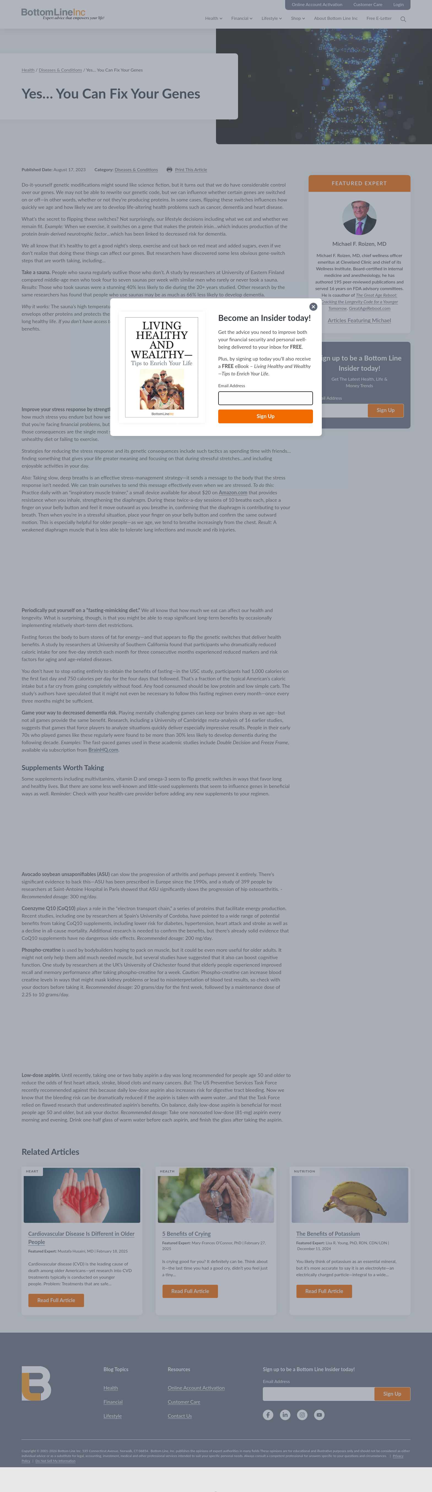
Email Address (231, 385)
